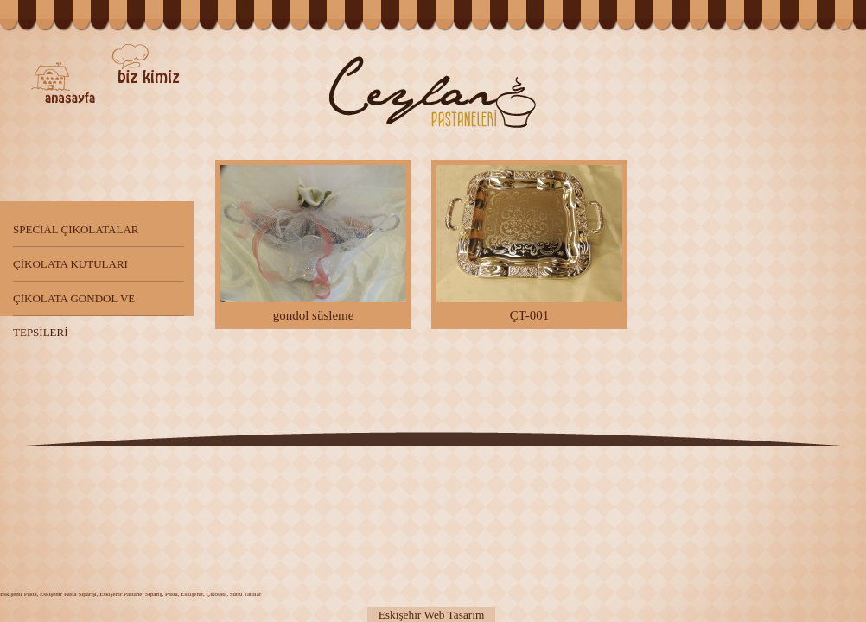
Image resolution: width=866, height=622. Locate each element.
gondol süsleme (313, 243)
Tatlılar (691, 72)
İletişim (270, 63)
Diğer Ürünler (777, 83)
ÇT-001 (529, 243)
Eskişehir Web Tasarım (432, 614)
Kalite (220, 107)
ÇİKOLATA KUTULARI (70, 263)
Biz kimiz (145, 63)
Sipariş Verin (750, 528)
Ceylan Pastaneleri (63, 83)
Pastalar (568, 69)
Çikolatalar (639, 116)
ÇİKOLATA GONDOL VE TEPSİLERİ (74, 303)
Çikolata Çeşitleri (455, 528)
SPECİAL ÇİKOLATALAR (75, 229)
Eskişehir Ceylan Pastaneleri (432, 92)
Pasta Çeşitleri (134, 528)
